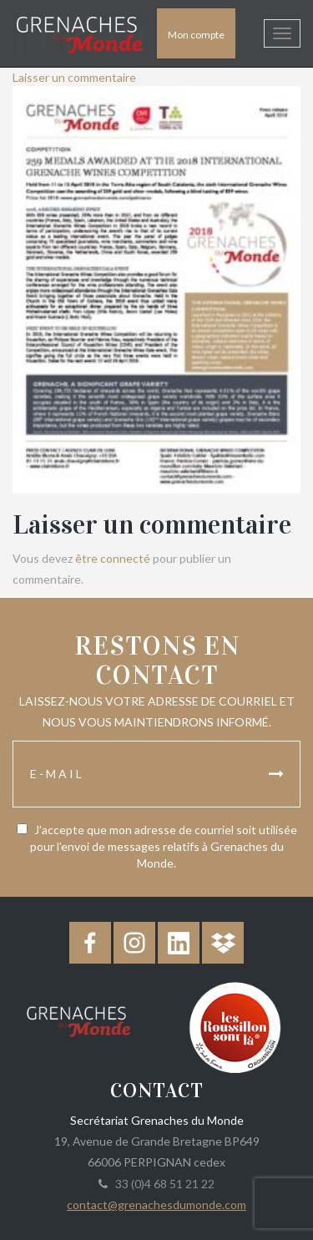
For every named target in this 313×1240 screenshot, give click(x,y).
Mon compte (196, 34)
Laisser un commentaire (74, 77)
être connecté (112, 558)
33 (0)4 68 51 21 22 (162, 1184)
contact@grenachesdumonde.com (156, 1204)
